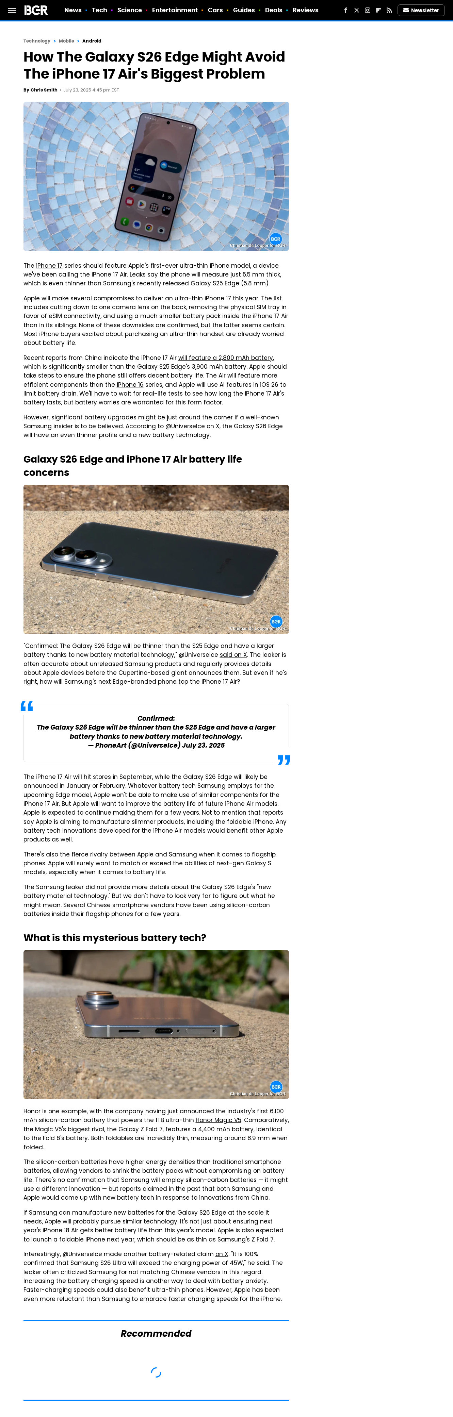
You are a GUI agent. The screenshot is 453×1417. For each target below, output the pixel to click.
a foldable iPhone (79, 1240)
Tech (99, 10)
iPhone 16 (130, 385)
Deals (274, 10)
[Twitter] (356, 10)
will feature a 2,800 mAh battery (225, 358)
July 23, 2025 (203, 746)
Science (129, 10)
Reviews (306, 10)
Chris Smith (44, 90)
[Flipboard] (378, 10)
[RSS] (389, 10)
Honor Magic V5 (218, 1121)
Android (91, 41)
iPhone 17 (49, 266)
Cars (215, 10)
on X (221, 1255)
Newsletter (421, 10)
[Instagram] (367, 10)
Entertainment (175, 10)
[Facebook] (346, 10)
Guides (244, 10)
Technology (37, 41)
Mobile (67, 41)
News (73, 10)
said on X (233, 655)
